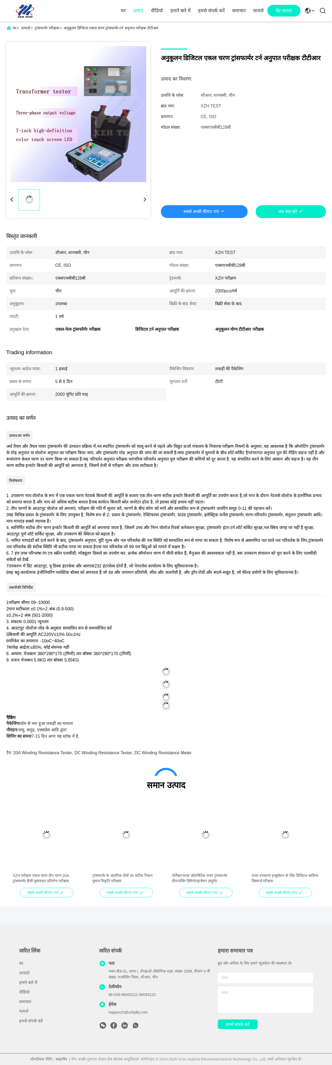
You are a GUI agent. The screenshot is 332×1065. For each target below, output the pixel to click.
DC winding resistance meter (162, 753)
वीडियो (157, 11)
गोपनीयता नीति (41, 1059)
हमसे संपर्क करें (211, 11)
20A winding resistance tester (42, 753)
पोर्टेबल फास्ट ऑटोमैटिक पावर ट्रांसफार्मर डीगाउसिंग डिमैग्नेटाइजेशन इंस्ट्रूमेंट (200, 878)
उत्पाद (138, 11)
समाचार (239, 11)
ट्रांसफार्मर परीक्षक (47, 28)
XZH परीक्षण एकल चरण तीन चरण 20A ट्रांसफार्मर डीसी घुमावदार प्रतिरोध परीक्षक (41, 878)
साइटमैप (61, 1059)
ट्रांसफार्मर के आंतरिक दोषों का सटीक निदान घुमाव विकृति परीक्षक (122, 878)
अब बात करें (287, 211)
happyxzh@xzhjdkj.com (128, 1012)
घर (123, 11)
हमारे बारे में (180, 11)
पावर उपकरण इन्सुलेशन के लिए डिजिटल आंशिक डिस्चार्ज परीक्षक (285, 878)
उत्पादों (25, 28)
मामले (258, 11)
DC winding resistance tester (103, 753)
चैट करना (284, 10)
